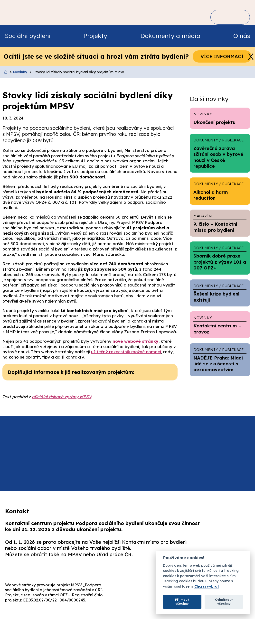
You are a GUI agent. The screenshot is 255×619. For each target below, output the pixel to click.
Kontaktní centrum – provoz (219, 325)
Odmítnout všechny (224, 601)
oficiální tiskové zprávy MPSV (61, 396)
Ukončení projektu (219, 118)
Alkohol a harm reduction (219, 191)
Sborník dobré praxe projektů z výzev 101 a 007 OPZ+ (219, 258)
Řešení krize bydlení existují (219, 293)
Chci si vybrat (206, 586)
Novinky (20, 72)
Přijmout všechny (182, 601)
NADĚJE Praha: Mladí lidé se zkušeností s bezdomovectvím (219, 359)
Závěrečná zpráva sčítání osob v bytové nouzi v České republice (219, 153)
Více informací (222, 56)
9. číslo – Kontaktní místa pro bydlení (219, 223)
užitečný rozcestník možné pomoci (126, 351)
